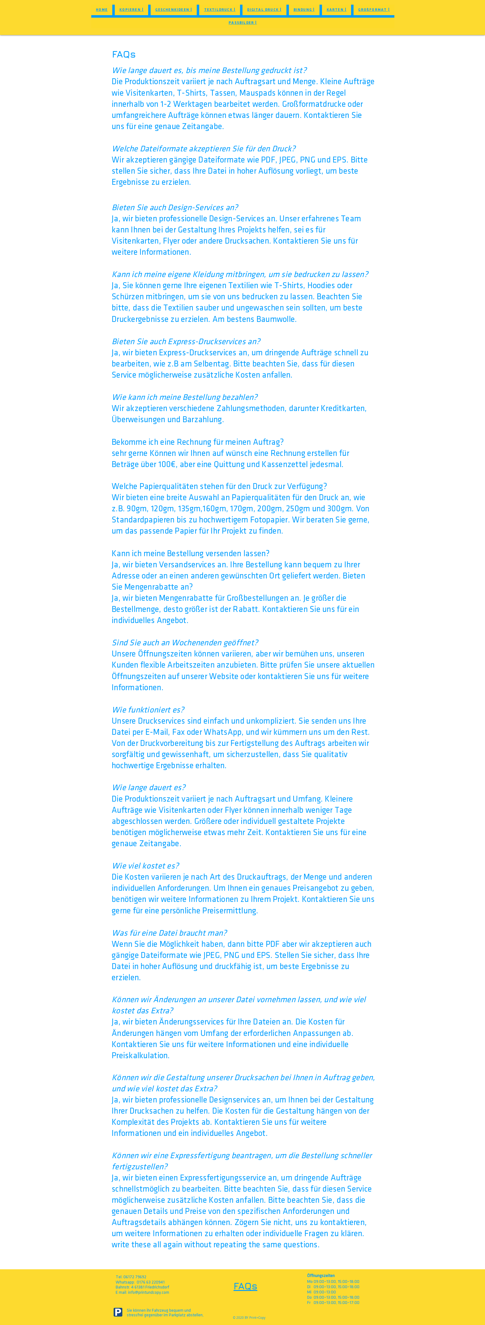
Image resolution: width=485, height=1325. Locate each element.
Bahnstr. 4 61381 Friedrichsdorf (142, 1287)
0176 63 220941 (151, 1282)
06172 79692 (134, 1277)
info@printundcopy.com (148, 1292)
